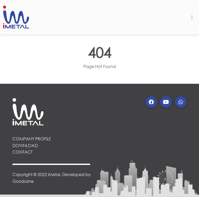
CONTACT (22, 152)
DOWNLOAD (25, 145)
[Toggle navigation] (192, 17)
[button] (151, 102)
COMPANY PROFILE (31, 138)
